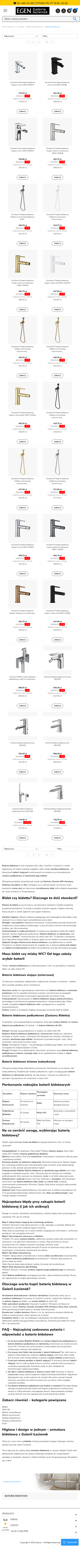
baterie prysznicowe (37, 1068)
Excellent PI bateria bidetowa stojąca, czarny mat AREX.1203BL (57, 612)
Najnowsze (21, 36)
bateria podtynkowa (51, 1388)
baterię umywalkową (37, 1320)
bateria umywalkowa (63, 1190)
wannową (52, 1320)
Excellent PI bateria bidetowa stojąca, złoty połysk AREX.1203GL (22, 413)
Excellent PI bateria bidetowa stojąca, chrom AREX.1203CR (22, 546)
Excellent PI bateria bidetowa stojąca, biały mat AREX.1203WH (57, 281)
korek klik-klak (53, 1010)
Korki (4, 1423)
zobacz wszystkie (5, 1528)
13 (47, 42)
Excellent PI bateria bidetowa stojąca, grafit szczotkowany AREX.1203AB (57, 547)
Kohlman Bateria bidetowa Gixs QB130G (23, 744)
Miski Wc (6, 1409)
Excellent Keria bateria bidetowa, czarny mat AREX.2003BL (57, 83)
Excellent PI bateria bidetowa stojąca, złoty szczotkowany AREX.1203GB (22, 282)
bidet (63, 1320)
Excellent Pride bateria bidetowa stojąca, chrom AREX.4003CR (22, 83)
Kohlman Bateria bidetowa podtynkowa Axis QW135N (22, 810)
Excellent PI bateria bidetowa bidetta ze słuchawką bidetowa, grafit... (23, 216)
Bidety (5, 1406)
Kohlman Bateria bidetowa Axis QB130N (57, 744)
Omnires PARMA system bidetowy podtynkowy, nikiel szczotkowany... (22, 678)
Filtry (45, 36)
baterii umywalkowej (40, 948)
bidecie (73, 981)
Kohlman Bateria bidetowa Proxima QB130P (57, 678)
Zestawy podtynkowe (11, 1420)
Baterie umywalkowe (11, 1412)
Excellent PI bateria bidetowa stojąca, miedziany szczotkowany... (22, 612)
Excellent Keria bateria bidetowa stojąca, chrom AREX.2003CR (22, 149)
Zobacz (22, 111)
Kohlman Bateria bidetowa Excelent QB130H (57, 810)
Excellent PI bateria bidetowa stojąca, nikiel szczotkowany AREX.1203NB (57, 150)
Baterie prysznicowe (11, 1415)
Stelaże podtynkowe (11, 1418)
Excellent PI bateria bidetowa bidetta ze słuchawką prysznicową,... (57, 216)
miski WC (56, 1030)
